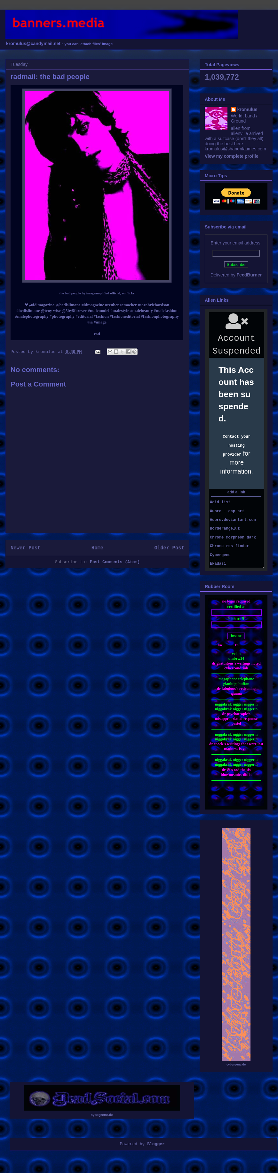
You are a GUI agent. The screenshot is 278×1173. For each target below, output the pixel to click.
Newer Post (26, 548)
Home (97, 548)
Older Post (169, 548)
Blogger (156, 1144)
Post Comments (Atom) (115, 562)
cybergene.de (236, 1064)
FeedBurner (249, 274)
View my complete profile (231, 156)
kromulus (247, 109)
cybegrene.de (102, 1115)
